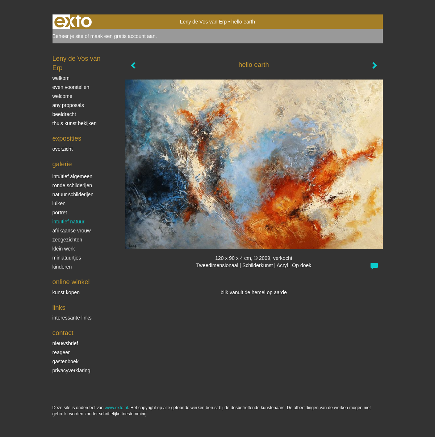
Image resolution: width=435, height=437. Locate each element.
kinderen (62, 267)
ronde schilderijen (72, 185)
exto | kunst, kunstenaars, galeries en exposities (73, 21)
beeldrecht (64, 114)
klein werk (64, 249)
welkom (61, 78)
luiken (59, 203)
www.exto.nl (116, 407)
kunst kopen (66, 292)
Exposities (67, 138)
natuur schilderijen (73, 194)
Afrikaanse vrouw (72, 231)
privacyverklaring (72, 370)
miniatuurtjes (67, 258)
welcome (62, 96)
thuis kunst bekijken (75, 123)
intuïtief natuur (69, 221)
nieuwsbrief (65, 343)
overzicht (63, 149)
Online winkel (71, 282)
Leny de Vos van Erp (203, 22)
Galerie (62, 164)
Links (59, 307)
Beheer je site (68, 36)
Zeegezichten (68, 240)
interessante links (72, 318)
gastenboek (66, 361)
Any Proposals (68, 105)
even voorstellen (71, 87)
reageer (61, 352)
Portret (60, 212)
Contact (63, 333)
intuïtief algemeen (73, 176)
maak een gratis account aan (123, 36)
